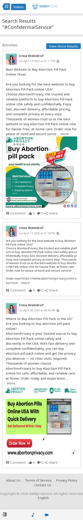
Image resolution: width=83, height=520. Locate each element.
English (43, 497)
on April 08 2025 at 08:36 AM (37, 310)
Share (51, 213)
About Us (13, 480)
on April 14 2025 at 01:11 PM (37, 61)
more (64, 134)
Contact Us (42, 485)
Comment (16, 213)
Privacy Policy (66, 480)
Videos (18, 7)
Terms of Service (38, 480)
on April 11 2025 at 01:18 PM (37, 233)
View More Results (63, 46)
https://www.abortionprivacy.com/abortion (41, 280)
